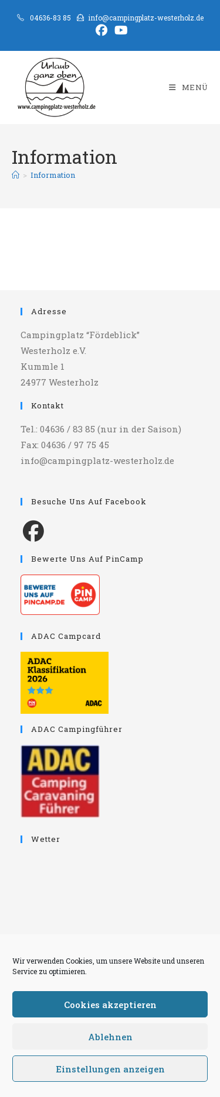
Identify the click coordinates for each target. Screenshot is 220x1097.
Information (53, 175)
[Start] (15, 175)
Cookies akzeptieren (110, 1004)
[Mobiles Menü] (188, 87)
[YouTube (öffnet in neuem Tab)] (119, 30)
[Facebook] (33, 530)
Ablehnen (110, 1037)
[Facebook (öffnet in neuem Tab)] (101, 30)
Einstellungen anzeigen (110, 1069)
